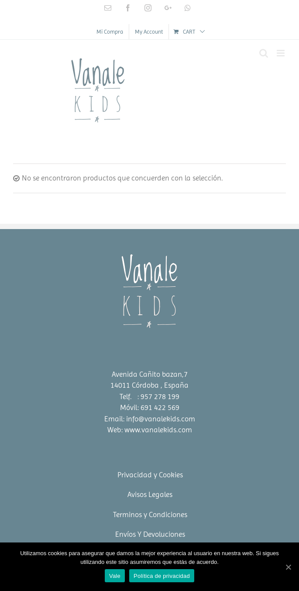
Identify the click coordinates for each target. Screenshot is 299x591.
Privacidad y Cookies (150, 474)
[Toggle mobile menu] (281, 53)
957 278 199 (160, 396)
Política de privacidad (162, 576)
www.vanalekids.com (158, 429)
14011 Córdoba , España (149, 385)
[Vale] (288, 567)
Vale (114, 576)
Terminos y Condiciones (150, 514)
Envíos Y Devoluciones (150, 534)
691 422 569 (160, 407)
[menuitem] (110, 31)
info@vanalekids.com (160, 418)
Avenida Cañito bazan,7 (150, 374)
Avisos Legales (149, 494)
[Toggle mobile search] (263, 53)
